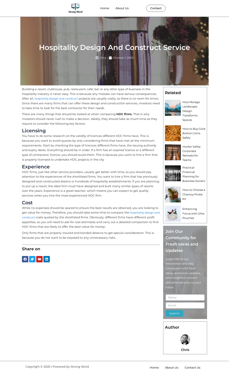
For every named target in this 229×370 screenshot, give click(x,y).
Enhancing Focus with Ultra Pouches (193, 209)
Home (104, 8)
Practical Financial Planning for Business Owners (193, 171)
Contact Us (192, 363)
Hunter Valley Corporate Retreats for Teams (191, 151)
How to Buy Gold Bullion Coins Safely (193, 132)
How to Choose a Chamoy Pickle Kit (193, 190)
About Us (122, 8)
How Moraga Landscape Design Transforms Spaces (190, 111)
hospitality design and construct (57, 99)
